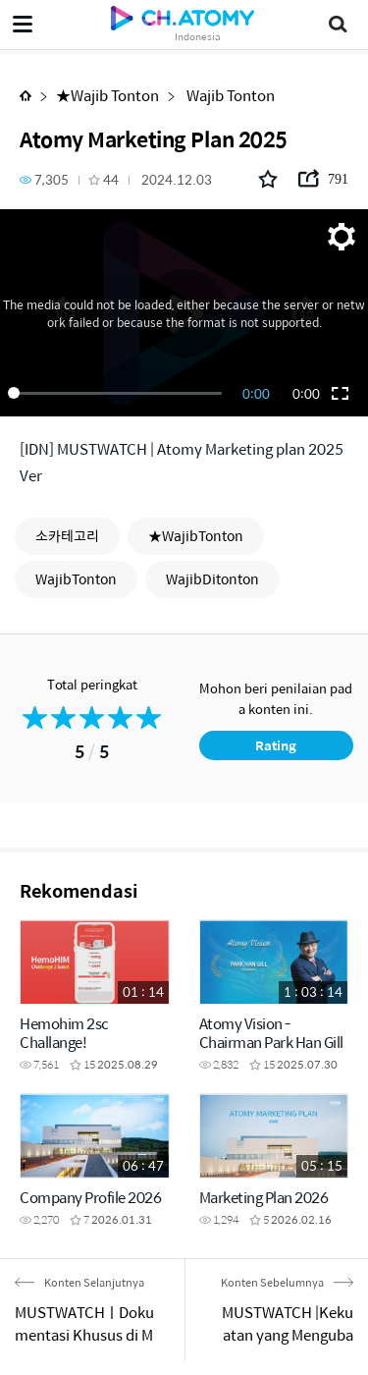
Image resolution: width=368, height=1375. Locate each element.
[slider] (118, 392)
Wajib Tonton (229, 94)
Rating (275, 745)
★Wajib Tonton (107, 94)
